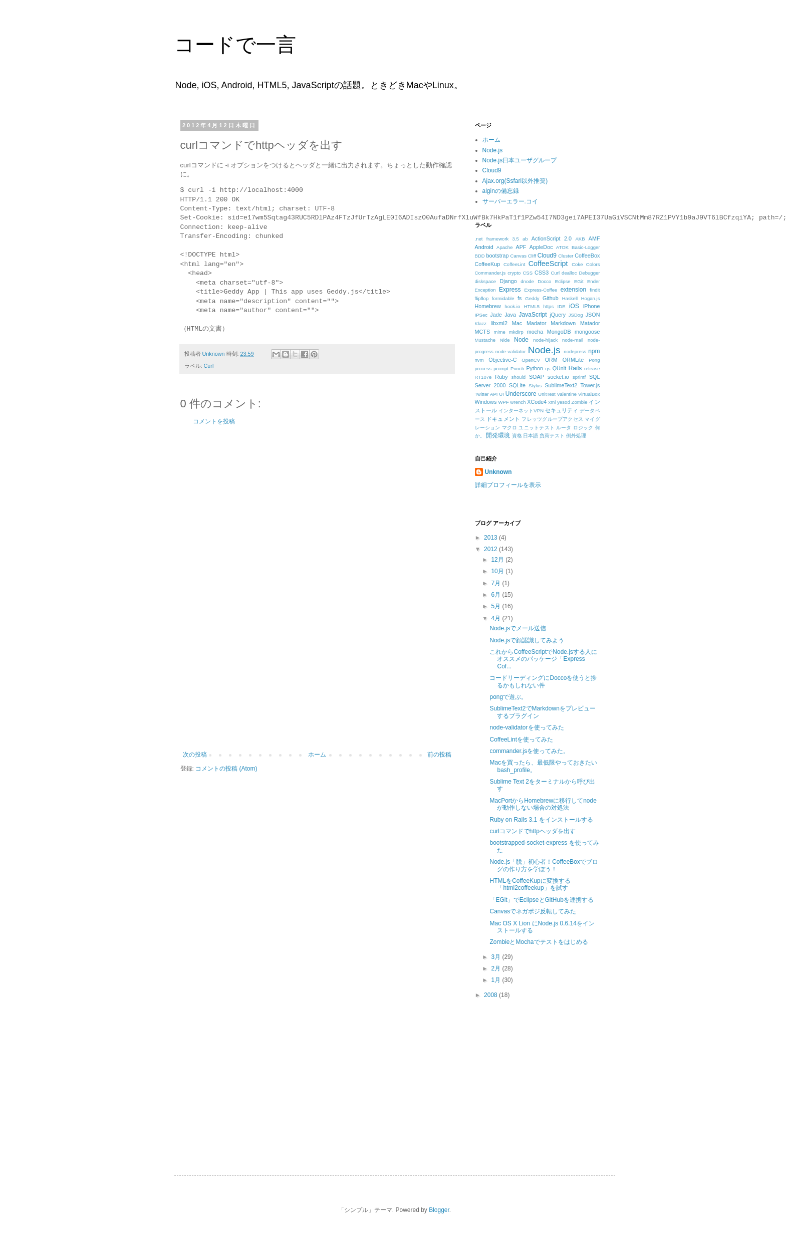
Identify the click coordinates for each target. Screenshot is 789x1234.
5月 (496, 606)
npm (594, 351)
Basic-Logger (586, 247)
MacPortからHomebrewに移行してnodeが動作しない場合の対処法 (542, 804)
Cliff (532, 256)
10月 (498, 571)
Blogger (439, 1209)
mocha (535, 332)
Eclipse (563, 281)
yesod (563, 402)
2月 (496, 968)
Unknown (498, 471)
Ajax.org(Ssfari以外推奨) (515, 180)
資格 (517, 435)
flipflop (482, 298)
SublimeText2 (561, 385)
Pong (594, 360)
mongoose (587, 332)
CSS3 (542, 273)
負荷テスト (552, 435)
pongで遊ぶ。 (508, 696)
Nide (505, 340)
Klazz (480, 323)
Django (507, 281)
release (592, 368)
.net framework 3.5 (497, 238)
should (518, 377)
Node (521, 339)
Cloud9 (491, 170)
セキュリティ (561, 410)
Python (534, 368)
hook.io (512, 306)
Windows (486, 402)
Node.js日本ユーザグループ (519, 160)
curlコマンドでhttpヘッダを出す (532, 831)
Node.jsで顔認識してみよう (526, 640)
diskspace (485, 281)
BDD (480, 256)
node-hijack (545, 340)
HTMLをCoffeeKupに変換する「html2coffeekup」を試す (529, 884)
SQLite (517, 385)
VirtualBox (589, 394)
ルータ (564, 427)
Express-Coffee (540, 290)
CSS (527, 273)
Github (551, 298)
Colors (593, 264)
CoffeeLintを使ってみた (521, 739)
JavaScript (533, 314)
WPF (503, 402)
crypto (513, 273)
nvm (479, 360)
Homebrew (488, 306)
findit (595, 290)
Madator (537, 323)
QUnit (560, 368)
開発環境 (498, 435)
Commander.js (490, 273)
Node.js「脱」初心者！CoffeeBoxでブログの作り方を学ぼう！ (543, 865)
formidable (503, 298)
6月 (496, 594)
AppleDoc (541, 247)
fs (519, 298)
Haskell (570, 298)
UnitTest (547, 394)
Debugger (589, 273)
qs (547, 368)
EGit (579, 281)
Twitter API (486, 394)
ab (525, 238)
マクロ (509, 427)
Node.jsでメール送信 (517, 628)
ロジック (583, 427)
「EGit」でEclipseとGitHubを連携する (541, 899)
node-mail (572, 340)
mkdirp (516, 332)
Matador (590, 323)
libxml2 (498, 323)
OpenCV (530, 360)
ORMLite (573, 360)
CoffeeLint (514, 264)
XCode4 (537, 402)
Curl (209, 366)
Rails (575, 368)
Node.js (492, 150)
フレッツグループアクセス (552, 419)
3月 (496, 956)
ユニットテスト (536, 427)
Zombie (580, 402)
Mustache (485, 340)
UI (501, 394)
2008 (491, 995)
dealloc (569, 273)
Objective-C (502, 360)
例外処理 (576, 435)
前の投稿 (439, 754)
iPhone (591, 306)
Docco (544, 281)
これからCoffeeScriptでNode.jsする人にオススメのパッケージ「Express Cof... (543, 659)
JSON (593, 315)
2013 (491, 537)
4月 (496, 618)
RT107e (483, 377)
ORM (551, 360)
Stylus (535, 385)
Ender (593, 281)
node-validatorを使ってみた (526, 727)
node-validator (510, 351)
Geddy (532, 298)
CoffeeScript (548, 264)
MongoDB (559, 332)
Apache (504, 247)
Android (484, 247)
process (483, 368)
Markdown (563, 323)
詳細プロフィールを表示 (508, 484)
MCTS (482, 332)
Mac (517, 323)
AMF (594, 238)
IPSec (481, 315)
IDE (562, 306)
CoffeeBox (587, 256)
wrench (518, 402)
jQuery (558, 315)
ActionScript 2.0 (552, 238)
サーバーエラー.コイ (510, 201)
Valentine (567, 394)
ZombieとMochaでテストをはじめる (538, 941)
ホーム (317, 754)
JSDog (576, 315)
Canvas (518, 256)
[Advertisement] (317, 588)
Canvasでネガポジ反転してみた (532, 911)
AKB (580, 238)
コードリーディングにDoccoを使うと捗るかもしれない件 (543, 681)
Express (509, 289)
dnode (527, 281)
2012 (491, 549)
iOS (574, 306)
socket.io (558, 377)
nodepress (575, 351)
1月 (496, 979)
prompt (500, 368)
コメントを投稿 (214, 421)
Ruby (501, 377)
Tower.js (590, 385)
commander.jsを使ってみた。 (529, 751)
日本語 (530, 435)
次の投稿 (195, 754)
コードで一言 (235, 45)
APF (520, 247)
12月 (498, 559)
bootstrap (497, 256)
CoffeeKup (487, 264)
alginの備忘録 (500, 190)
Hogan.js (590, 298)
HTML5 (532, 306)
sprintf (579, 377)
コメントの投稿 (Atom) (226, 768)
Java (510, 315)
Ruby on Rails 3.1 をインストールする (541, 819)
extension (573, 289)
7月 (496, 583)
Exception (485, 290)
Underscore (521, 393)
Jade (495, 315)
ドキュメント (503, 419)
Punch (517, 368)
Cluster (565, 256)
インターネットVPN (521, 410)
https (548, 306)
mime (499, 332)
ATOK (562, 247)
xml (552, 402)
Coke (577, 264)
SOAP (536, 377)
